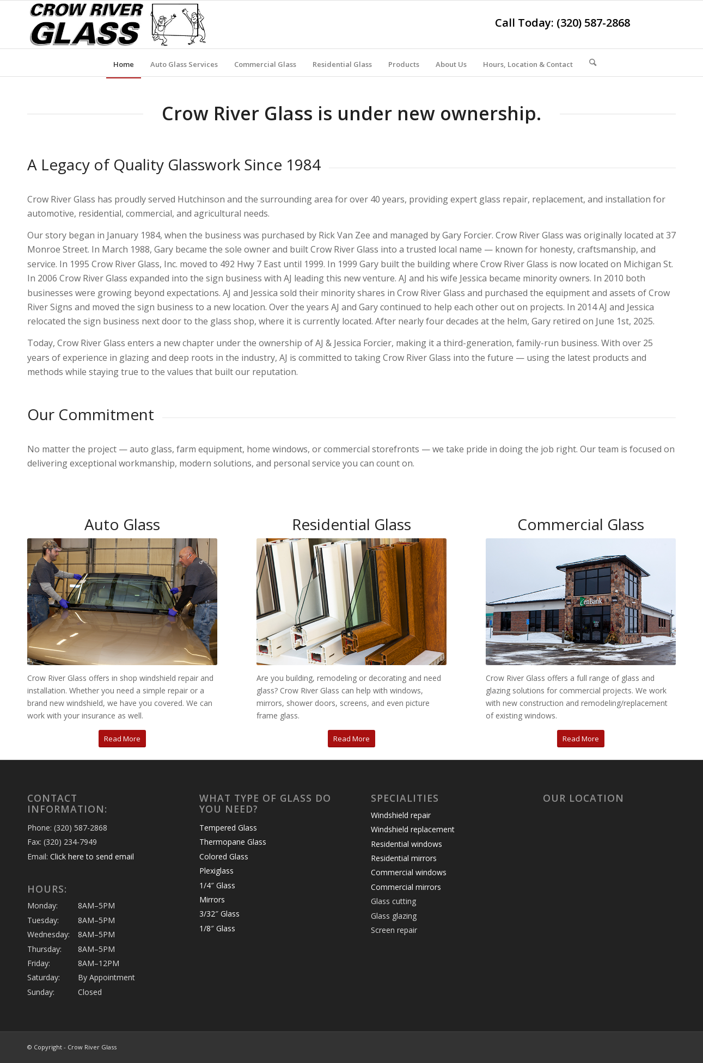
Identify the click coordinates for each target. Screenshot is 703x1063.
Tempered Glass (228, 827)
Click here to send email (92, 856)
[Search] (589, 62)
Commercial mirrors (406, 887)
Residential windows (406, 844)
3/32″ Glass (219, 913)
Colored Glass (223, 856)
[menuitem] (123, 64)
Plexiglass (216, 870)
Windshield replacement (413, 829)
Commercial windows (409, 872)
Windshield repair (401, 815)
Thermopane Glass (232, 842)
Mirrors (212, 899)
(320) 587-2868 (593, 22)
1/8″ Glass (217, 928)
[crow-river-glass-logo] (118, 24)
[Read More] (122, 739)
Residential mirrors (404, 858)
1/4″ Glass (217, 885)
